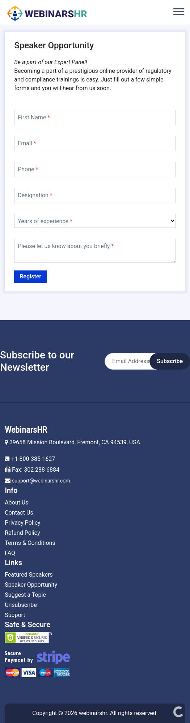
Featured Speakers (28, 574)
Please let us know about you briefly (66, 246)
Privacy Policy (23, 522)
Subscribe (170, 361)
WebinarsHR (26, 430)
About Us (16, 502)
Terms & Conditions (30, 542)
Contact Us (19, 512)
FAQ (10, 553)
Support (15, 615)
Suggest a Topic (25, 594)
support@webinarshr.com (41, 481)
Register (30, 276)
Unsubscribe (21, 604)
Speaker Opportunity (31, 584)
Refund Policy (22, 532)
